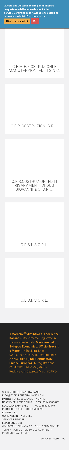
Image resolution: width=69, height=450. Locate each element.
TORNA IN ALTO (52, 438)
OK (34, 21)
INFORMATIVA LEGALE (15, 433)
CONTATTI (8, 426)
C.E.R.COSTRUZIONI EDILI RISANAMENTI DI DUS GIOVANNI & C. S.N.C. (34, 185)
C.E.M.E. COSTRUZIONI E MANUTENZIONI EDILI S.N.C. (34, 69)
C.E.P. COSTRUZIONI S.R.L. (34, 126)
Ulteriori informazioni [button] (17, 21)
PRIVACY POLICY (28, 426)
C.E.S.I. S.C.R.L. (34, 245)
